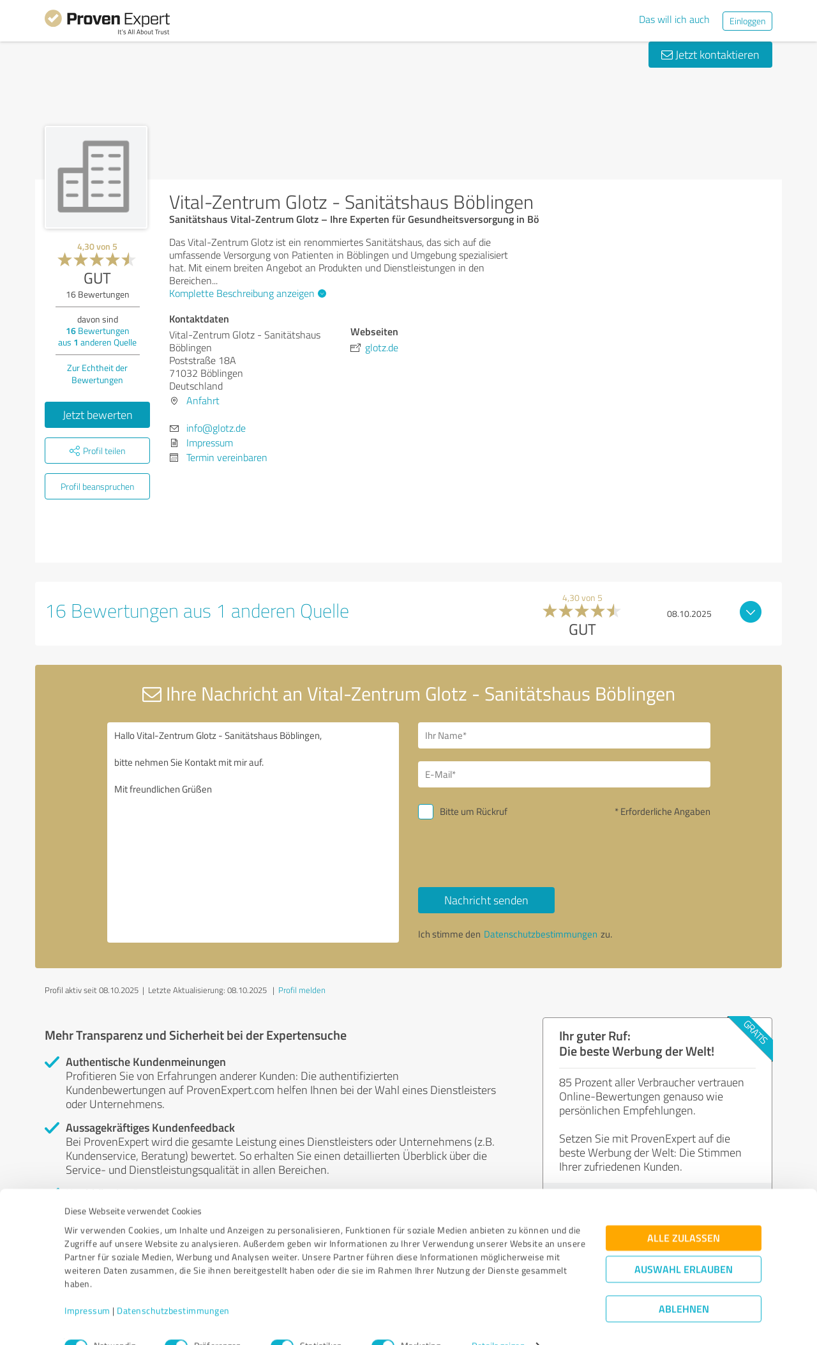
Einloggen (747, 21)
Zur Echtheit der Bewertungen (97, 373)
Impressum (87, 1285)
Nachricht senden (486, 900)
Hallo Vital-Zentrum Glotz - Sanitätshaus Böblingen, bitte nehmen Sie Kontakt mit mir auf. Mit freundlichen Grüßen (253, 832)
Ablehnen (684, 1284)
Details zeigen (498, 1321)
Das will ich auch (674, 19)
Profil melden (302, 990)
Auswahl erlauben (683, 1244)
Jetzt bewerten (98, 414)
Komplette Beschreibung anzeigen (246, 293)
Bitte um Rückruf (473, 811)
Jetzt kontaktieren (710, 54)
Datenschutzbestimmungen (173, 1285)
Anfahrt (203, 400)
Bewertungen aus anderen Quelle (97, 336)
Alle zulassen (683, 1213)
